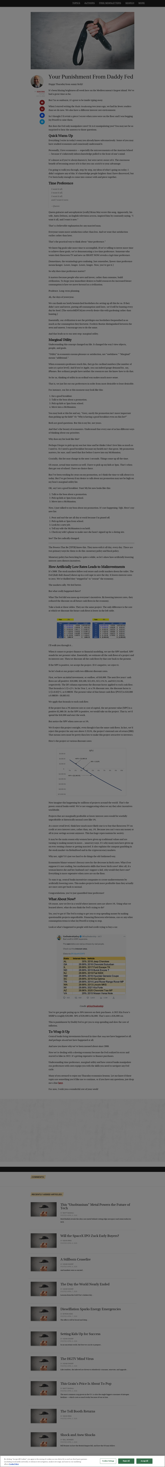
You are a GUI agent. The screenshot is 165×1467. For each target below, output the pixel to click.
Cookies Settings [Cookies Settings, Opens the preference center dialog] (108, 1463)
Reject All (126, 1463)
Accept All (144, 1463)
